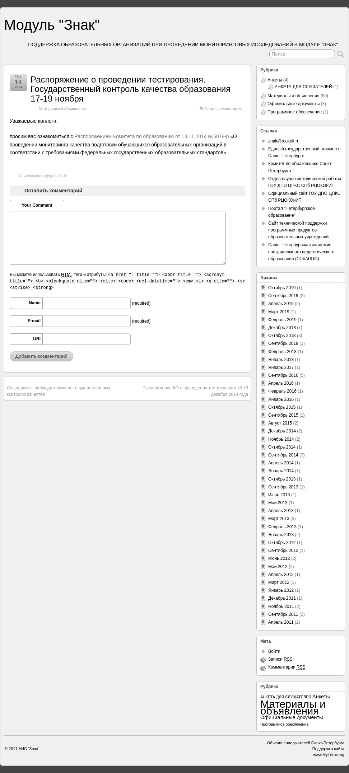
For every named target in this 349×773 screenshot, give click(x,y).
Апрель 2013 (281, 510)
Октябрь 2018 (282, 335)
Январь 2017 (281, 367)
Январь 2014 (281, 470)
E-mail (34, 320)
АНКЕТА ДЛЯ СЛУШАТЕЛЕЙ (303, 86)
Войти (274, 651)
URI (37, 338)
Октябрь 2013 (282, 479)
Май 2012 (278, 566)
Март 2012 (278, 582)
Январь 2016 (281, 399)
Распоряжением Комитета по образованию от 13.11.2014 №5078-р (151, 136)
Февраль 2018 (282, 351)
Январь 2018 (281, 359)
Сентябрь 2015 (283, 415)
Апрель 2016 (281, 383)
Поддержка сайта (328, 748)
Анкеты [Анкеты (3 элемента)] (321, 696)
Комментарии (287, 667)
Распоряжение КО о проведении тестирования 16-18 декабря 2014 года (195, 391)
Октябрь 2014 (282, 447)
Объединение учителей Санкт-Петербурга (305, 743)
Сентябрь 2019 (283, 295)
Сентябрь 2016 (283, 375)
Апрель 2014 (281, 462)
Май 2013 (278, 502)
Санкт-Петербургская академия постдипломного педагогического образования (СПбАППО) (301, 251)
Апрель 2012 (281, 574)
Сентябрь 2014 (283, 455)
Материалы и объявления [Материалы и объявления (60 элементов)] (293, 707)
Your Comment (37, 205)
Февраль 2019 (282, 319)
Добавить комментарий (221, 109)
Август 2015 (280, 423)
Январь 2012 (281, 590)
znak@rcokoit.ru (283, 141)
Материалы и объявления (62, 109)
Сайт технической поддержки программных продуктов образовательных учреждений (298, 230)
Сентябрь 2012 (283, 550)
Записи (280, 659)
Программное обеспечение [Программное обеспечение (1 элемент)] (284, 724)
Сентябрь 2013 (283, 486)
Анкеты (274, 80)
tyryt (49, 175)
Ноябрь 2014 (281, 439)
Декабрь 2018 (282, 327)
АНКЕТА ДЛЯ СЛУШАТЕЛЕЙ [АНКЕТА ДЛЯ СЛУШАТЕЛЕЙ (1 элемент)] (285, 697)
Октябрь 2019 (282, 287)
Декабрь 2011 (282, 598)
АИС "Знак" (29, 748)
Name (35, 302)
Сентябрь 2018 (283, 343)
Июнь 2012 (279, 558)
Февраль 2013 (282, 526)
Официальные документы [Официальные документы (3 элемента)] (291, 717)
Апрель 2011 (281, 622)
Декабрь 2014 (282, 431)
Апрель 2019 (281, 303)
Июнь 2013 (279, 494)
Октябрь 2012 (282, 542)
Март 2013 (278, 518)
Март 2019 (278, 311)
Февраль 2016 (282, 391)
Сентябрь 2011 (283, 614)
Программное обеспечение (294, 111)
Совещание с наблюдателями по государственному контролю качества (58, 391)
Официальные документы (293, 103)
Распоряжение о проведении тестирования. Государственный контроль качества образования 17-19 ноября (131, 89)
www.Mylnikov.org (328, 755)
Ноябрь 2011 (281, 606)
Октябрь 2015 (282, 407)
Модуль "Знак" (52, 25)
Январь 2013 (281, 534)
